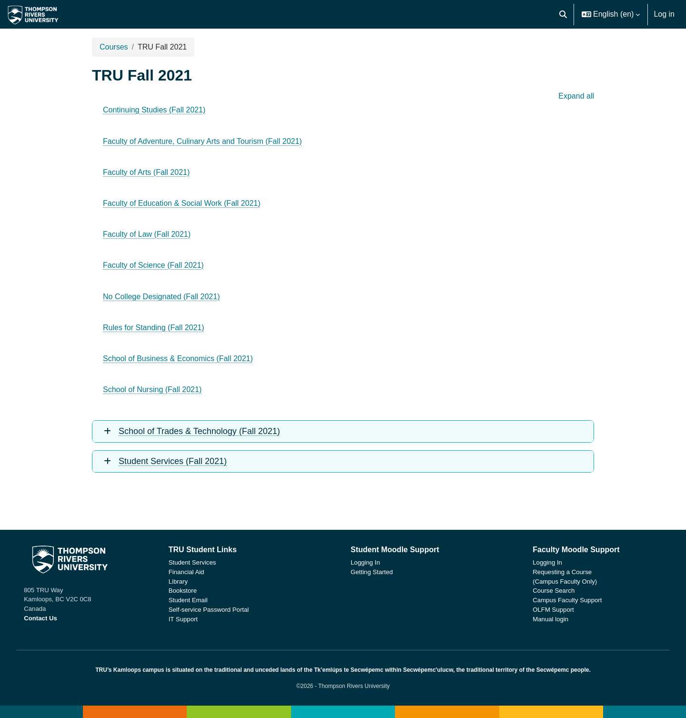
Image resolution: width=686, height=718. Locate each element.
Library (188, 581)
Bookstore (193, 590)
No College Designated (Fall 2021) (161, 297)
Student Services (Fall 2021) (173, 461)
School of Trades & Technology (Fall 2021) (199, 431)
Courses (114, 47)
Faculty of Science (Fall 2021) (153, 265)
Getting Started (372, 572)
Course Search (543, 590)
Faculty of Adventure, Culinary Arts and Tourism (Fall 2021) (202, 141)
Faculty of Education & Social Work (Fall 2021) (182, 203)
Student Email (198, 600)
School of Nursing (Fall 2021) (152, 389)
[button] (563, 14)
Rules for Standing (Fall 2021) (153, 328)
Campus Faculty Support (556, 600)
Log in (664, 14)
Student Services (203, 562)
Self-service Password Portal (219, 609)
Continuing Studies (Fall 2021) (154, 110)
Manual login (540, 619)
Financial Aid (197, 572)
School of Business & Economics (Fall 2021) (178, 358)
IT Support (193, 619)
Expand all (576, 96)
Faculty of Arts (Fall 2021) (146, 172)
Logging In (365, 562)
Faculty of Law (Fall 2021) (147, 234)
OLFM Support (543, 609)
